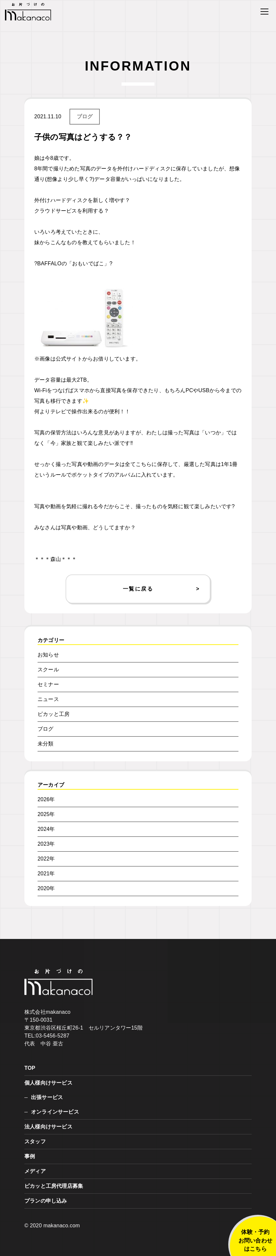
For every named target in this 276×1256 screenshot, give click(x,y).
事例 (29, 1156)
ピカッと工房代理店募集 (53, 1186)
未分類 (46, 743)
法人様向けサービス (48, 1126)
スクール (48, 669)
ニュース (48, 699)
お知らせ (48, 654)
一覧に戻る (138, 589)
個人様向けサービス (48, 1083)
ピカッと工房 (53, 714)
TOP (29, 1068)
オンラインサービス (55, 1112)
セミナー (48, 684)
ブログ (85, 116)
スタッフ (35, 1141)
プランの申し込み (45, 1201)
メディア (35, 1171)
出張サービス (47, 1097)
